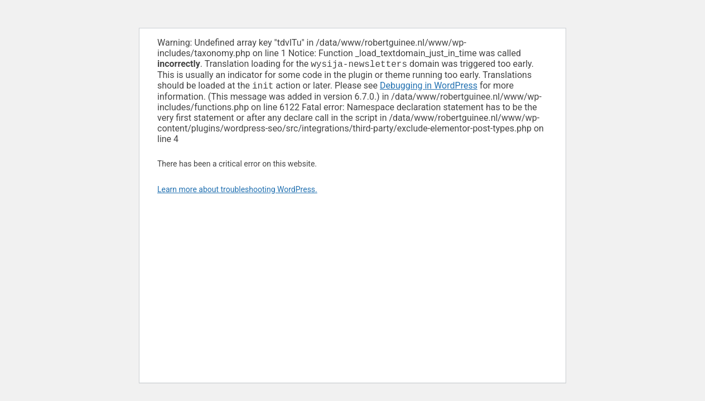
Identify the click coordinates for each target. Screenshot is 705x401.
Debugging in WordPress (428, 87)
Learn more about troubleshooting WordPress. (237, 191)
